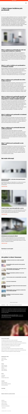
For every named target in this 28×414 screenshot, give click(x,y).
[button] (14, 302)
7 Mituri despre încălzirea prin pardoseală (15, 304)
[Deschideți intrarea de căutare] (24, 3)
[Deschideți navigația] (26, 3)
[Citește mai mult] (14, 261)
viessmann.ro (3, 304)
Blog (7, 304)
